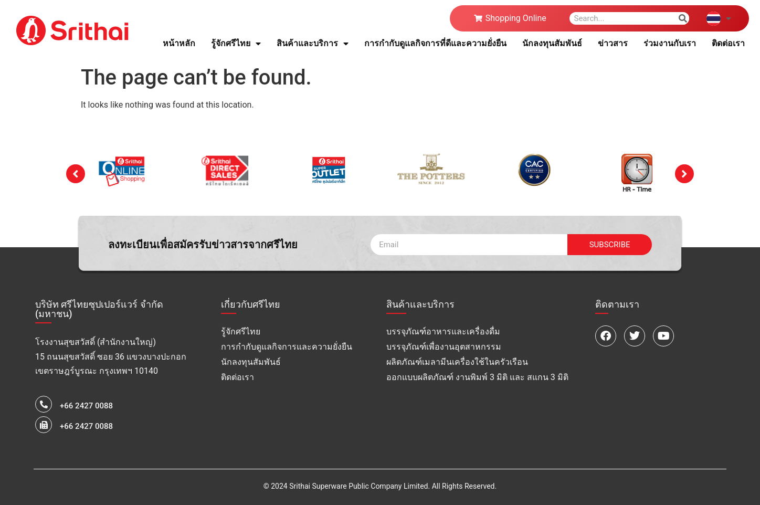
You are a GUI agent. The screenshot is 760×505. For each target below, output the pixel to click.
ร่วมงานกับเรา (669, 43)
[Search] (683, 18)
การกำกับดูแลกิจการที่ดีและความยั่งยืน (435, 43)
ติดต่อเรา (728, 43)
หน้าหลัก (179, 43)
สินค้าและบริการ (313, 43)
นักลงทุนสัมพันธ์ (552, 43)
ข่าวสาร (613, 43)
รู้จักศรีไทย (236, 43)
